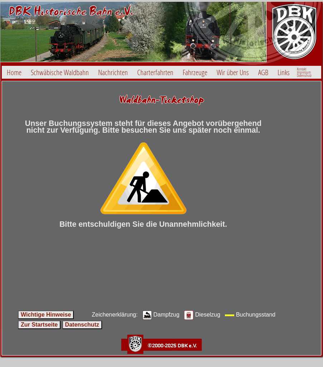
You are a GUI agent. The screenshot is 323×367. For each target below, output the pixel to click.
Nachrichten (113, 72)
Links (284, 72)
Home (14, 72)
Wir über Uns (233, 72)
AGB (263, 72)
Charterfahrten (155, 72)
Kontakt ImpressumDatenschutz (304, 72)
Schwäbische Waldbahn (60, 72)
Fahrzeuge (195, 72)
